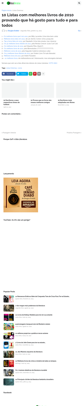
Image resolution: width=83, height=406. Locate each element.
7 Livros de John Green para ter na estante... (30, 342)
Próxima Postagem (73, 133)
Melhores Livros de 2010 (12, 51)
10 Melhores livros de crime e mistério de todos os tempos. (36, 361)
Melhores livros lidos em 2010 (14, 39)
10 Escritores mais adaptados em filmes (66, 101)
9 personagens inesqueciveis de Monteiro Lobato (32, 324)
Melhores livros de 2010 (12, 56)
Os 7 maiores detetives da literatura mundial (31, 370)
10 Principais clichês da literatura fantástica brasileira (34, 379)
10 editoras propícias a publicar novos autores (31, 333)
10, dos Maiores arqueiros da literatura (28, 352)
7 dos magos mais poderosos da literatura (30, 306)
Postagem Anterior (9, 133)
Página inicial (6, 10)
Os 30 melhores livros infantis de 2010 (17, 43)
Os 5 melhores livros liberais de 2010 (17, 53)
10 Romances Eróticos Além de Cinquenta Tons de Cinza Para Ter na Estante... (42, 296)
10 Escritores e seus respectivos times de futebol (11, 102)
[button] (2, 3)
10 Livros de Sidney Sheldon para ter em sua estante (33, 315)
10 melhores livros (11, 58)
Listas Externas (18, 10)
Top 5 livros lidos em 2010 (13, 41)
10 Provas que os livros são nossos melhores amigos (41, 101)
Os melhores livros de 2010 (13, 46)
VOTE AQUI (53, 63)
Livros (20, 68)
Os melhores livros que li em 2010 (16, 36)
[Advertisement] (41, 269)
